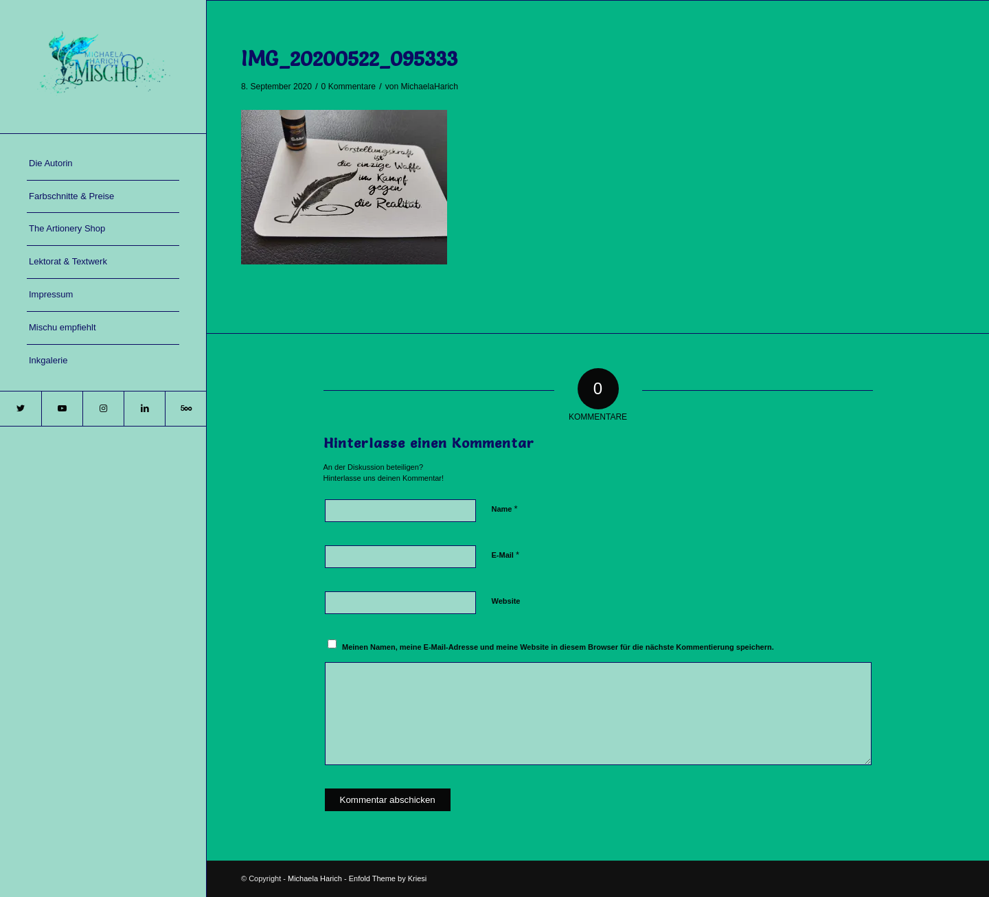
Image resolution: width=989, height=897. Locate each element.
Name (505, 508)
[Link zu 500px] (185, 408)
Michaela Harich (315, 878)
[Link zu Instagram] (103, 408)
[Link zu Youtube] (61, 408)
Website (506, 601)
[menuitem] (103, 164)
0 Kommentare (348, 86)
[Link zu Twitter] (20, 408)
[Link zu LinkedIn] (144, 408)
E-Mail (506, 554)
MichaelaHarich (429, 86)
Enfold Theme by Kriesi (388, 878)
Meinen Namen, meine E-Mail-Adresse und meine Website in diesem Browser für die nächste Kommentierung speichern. (558, 647)
